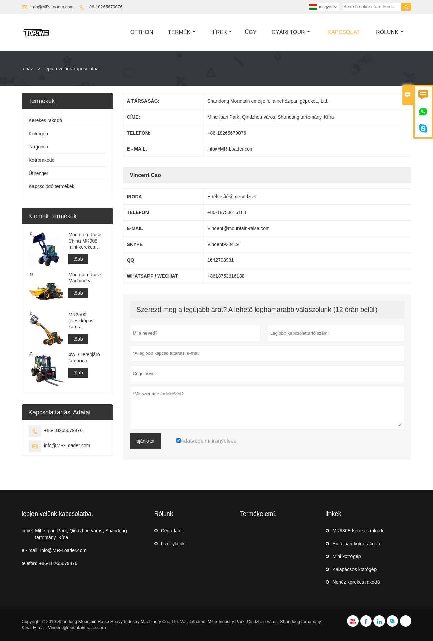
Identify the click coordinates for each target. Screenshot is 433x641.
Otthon (141, 32)
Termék (182, 32)
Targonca (38, 147)
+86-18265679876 (104, 6)
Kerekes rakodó (45, 120)
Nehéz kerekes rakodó (356, 582)
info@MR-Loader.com (52, 6)
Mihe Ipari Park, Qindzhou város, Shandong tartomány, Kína (81, 534)
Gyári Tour (291, 32)
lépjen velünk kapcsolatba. (57, 513)
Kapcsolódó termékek (51, 186)
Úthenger (38, 173)
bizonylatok (173, 543)
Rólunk (390, 32)
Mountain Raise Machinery (84, 277)
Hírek (221, 32)
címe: (27, 530)
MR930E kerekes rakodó (359, 530)
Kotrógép (38, 133)
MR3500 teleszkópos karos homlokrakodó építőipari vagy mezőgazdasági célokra (84, 321)
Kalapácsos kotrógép (355, 569)
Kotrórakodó (41, 160)
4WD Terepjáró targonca (84, 357)
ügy (251, 32)
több (78, 259)
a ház (27, 68)
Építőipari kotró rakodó (356, 543)
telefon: (29, 563)
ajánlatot (146, 441)
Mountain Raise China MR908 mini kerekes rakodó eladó (84, 241)
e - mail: (30, 550)
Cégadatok (172, 530)
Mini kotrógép (347, 556)
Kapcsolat (344, 32)
